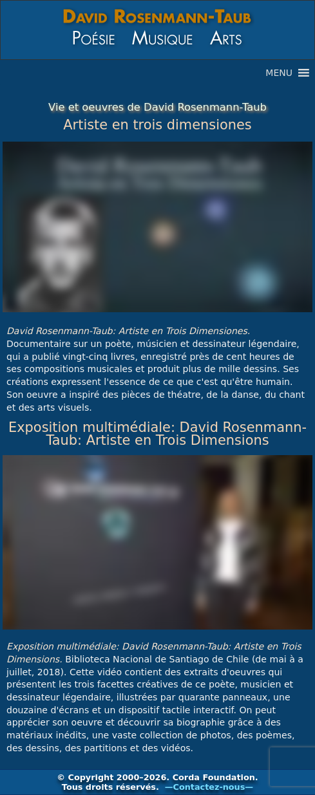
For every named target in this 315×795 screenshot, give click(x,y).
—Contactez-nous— (209, 787)
